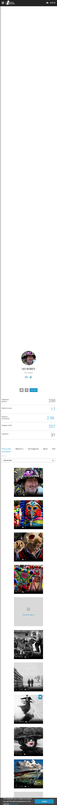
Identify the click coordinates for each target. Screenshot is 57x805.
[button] (28, 460)
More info (14, 804)
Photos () (6, 449)
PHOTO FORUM (10, 3)
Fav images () (33, 449)
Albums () (19, 449)
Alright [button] (44, 801)
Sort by (4, 456)
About (45, 449)
